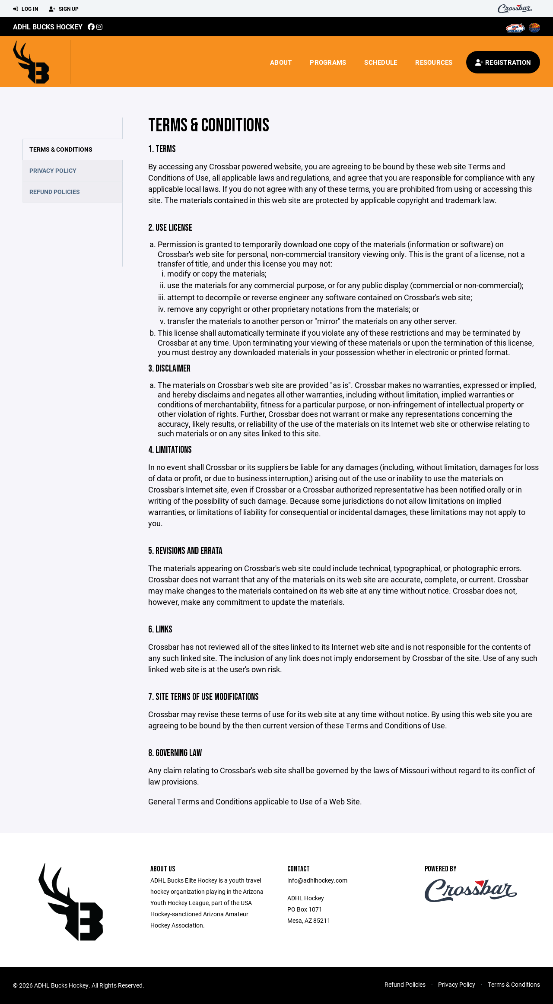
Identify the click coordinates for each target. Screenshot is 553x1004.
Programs (328, 62)
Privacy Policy (52, 170)
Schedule (380, 62)
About (281, 62)
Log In (25, 9)
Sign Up (64, 9)
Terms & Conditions (60, 149)
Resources (433, 62)
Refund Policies (54, 191)
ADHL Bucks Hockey (48, 26)
